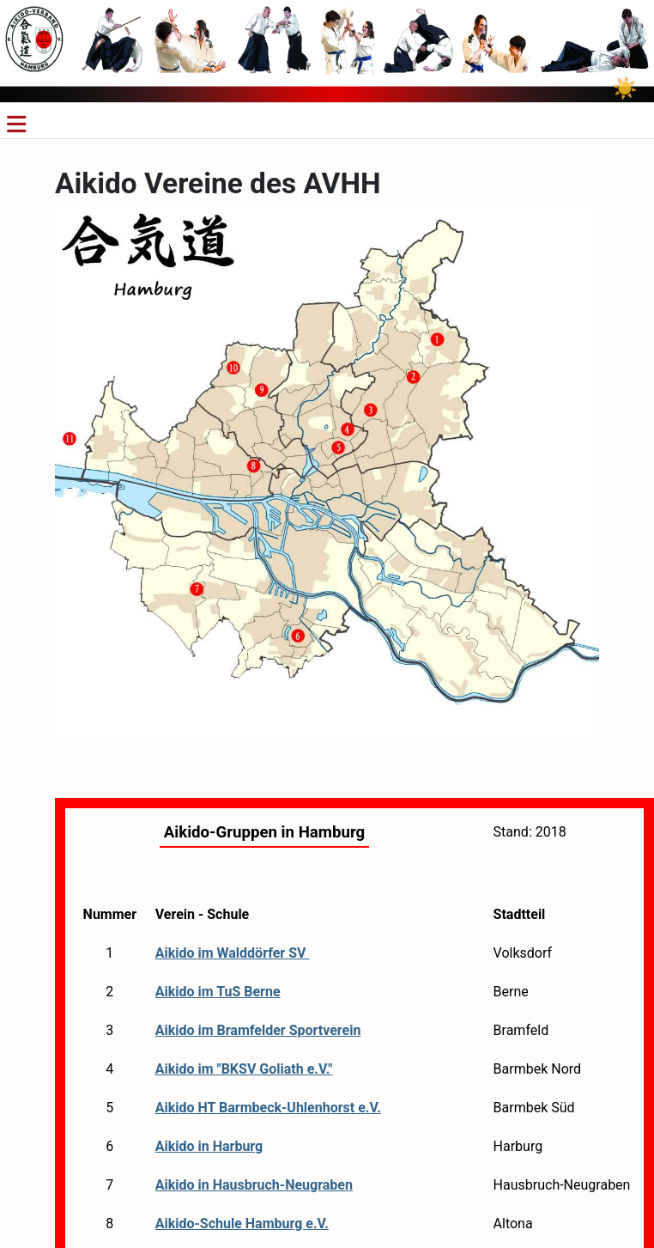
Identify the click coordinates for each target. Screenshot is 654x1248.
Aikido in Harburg (209, 1146)
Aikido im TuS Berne (218, 991)
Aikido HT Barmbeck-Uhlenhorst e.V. (268, 1107)
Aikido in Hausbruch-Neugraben (254, 1185)
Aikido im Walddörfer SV (232, 953)
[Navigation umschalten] (16, 124)
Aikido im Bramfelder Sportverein (258, 1030)
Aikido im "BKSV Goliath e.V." (244, 1069)
